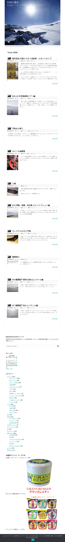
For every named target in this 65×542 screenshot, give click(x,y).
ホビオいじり (10, 431)
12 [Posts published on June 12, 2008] (11, 362)
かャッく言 (12, 402)
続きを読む (55, 83)
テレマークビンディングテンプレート (14, 46)
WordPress (10, 450)
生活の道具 (12, 435)
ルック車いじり (13, 418)
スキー (9, 404)
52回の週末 (13, 2)
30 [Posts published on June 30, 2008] (6, 367)
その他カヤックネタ (14, 400)
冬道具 (11, 408)
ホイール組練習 (18, 151)
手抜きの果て (17, 129)
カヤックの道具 (13, 382)
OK (33, 539)
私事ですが (10, 433)
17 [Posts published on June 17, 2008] (8, 363)
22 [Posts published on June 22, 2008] (16, 363)
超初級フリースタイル (15, 393)
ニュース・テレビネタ (15, 395)
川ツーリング (13, 378)
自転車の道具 (13, 422)
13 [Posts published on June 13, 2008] (13, 362)
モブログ (9, 448)
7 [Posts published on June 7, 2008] (14, 360)
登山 (8, 414)
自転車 (9, 417)
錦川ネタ (11, 398)
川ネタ (11, 389)
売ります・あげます (14, 446)
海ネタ (11, 391)
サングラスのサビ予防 (21, 231)
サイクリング (13, 420)
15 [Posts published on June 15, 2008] (16, 362)
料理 (10, 443)
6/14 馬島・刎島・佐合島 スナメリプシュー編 (31, 205)
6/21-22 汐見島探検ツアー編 (23, 96)
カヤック (9, 376)
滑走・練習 (12, 410)
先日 (22, 188)
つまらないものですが (15, 439)
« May (7, 368)
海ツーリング (13, 380)
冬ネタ (11, 406)
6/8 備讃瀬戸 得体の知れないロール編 (27, 280)
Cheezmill (54, 339)
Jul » (11, 368)
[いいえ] (63, 538)
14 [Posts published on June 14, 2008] (15, 362)
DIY (8, 429)
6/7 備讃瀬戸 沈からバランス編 (25, 305)
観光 (10, 437)
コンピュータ (13, 441)
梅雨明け (16, 257)
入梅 (14, 184)
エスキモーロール (14, 387)
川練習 (11, 384)
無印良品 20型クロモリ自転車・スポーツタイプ (32, 59)
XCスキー (12, 412)
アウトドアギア (11, 427)
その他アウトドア (12, 425)
